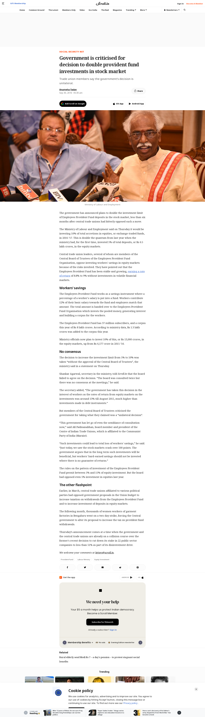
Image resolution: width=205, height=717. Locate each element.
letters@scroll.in (104, 552)
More (143, 10)
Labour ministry (84, 559)
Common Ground (36, 10)
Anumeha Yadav (68, 89)
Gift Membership (18, 3)
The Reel (105, 10)
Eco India (93, 10)
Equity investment (101, 559)
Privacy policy (130, 702)
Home (22, 10)
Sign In (113, 629)
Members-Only (69, 10)
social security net (71, 51)
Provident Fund (67, 559)
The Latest (53, 10)
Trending (131, 10)
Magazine (117, 10)
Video (82, 10)
